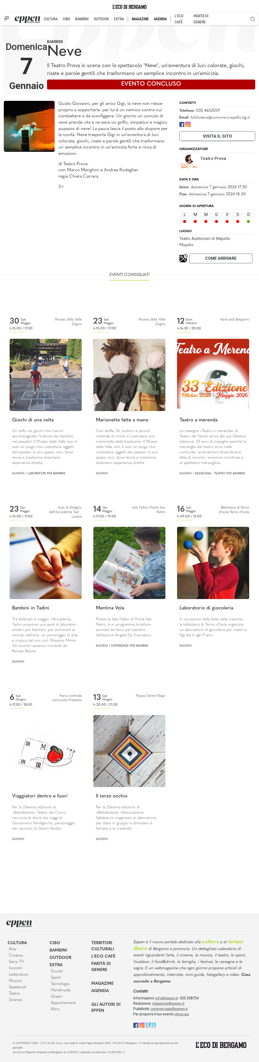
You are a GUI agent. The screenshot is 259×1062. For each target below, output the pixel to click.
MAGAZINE (140, 19)
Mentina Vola (110, 608)
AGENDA (160, 19)
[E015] (150, 1024)
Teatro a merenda (199, 420)
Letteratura (18, 975)
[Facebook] (181, 124)
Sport (55, 978)
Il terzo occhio (111, 796)
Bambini (55, 41)
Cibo (55, 943)
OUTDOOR (101, 19)
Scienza (15, 1000)
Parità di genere (101, 967)
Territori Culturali (102, 946)
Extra (56, 965)
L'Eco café (103, 957)
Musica (15, 981)
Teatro (14, 994)
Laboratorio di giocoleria (206, 608)
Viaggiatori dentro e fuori (40, 796)
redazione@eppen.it (168, 1003)
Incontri (16, 968)
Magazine (102, 984)
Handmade (60, 990)
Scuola (57, 971)
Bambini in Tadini (30, 608)
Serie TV (16, 962)
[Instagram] (187, 124)
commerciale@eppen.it (169, 1009)
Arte (12, 949)
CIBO (66, 19)
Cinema (16, 956)
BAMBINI (82, 19)
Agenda (100, 991)
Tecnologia (60, 984)
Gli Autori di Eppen (106, 1008)
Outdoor (60, 958)
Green (56, 997)
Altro (55, 1009)
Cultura (17, 943)
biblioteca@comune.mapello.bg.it (220, 118)
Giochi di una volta (33, 420)
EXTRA (119, 19)
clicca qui (182, 1014)
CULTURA (51, 19)
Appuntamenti (63, 1003)
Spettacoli (17, 987)
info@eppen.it (166, 998)
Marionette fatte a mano (122, 420)
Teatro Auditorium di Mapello (204, 238)
